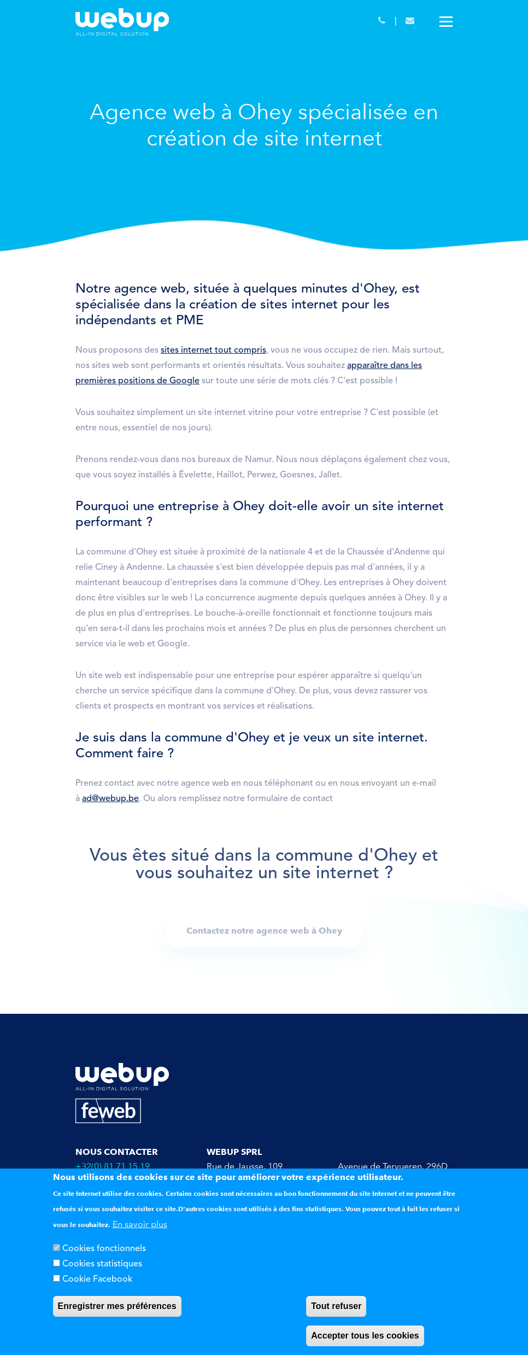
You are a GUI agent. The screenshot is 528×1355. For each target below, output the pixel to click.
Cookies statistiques (102, 1264)
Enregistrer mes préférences (117, 1306)
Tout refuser (336, 1306)
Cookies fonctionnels (104, 1249)
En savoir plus (140, 1224)
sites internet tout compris (213, 350)
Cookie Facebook (97, 1279)
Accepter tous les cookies (365, 1335)
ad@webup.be (110, 799)
